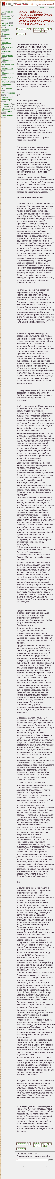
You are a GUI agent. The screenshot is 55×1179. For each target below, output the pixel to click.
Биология (6, 16)
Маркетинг (6, 43)
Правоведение (8, 73)
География (6, 19)
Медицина (6, 51)
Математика (7, 47)
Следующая (21, 34)
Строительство (8, 93)
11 (50, 29)
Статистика (7, 89)
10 (47, 29)
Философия (7, 100)
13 (37, 31)
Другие (5, 23)
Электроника (7, 115)
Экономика (7, 111)
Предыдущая (21, 29)
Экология (6, 109)
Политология (7, 69)
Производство (8, 77)
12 (34, 31)
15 (43, 31)
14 (40, 31)
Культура (6, 34)
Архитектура (7, 12)
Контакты (51, 7)
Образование (7, 60)
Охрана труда (8, 64)
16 (46, 31)
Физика (5, 97)
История (5, 30)
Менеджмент (7, 56)
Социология (7, 84)
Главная (41, 7)
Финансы (6, 104)
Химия (5, 106)
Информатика (8, 25)
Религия (5, 82)
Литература (7, 38)
